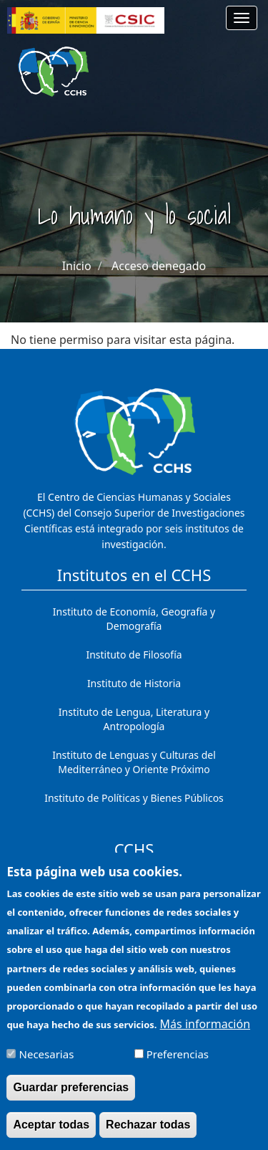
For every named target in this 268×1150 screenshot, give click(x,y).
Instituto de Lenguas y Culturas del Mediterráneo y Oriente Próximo (134, 762)
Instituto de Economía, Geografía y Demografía (134, 619)
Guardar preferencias (71, 1096)
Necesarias (46, 1062)
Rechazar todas (148, 1133)
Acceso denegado (158, 266)
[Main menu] (241, 18)
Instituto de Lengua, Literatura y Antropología (134, 719)
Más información (205, 1032)
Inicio (76, 266)
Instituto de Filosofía (134, 654)
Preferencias (178, 1062)
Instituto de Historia (134, 683)
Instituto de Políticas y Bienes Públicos (134, 798)
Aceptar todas (51, 1133)
